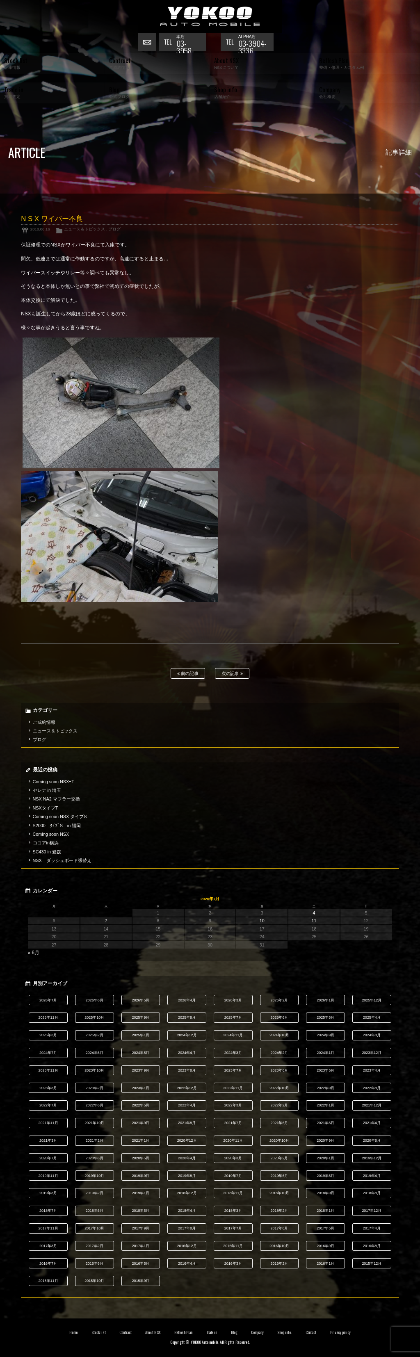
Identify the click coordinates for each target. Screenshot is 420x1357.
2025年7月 (233, 1017)
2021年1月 (140, 1140)
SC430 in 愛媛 (47, 851)
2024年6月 (94, 1053)
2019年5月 (325, 1176)
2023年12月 (371, 1053)
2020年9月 (325, 1140)
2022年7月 (48, 1105)
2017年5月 (325, 1228)
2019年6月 (279, 1176)
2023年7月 (233, 1070)
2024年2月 (279, 1053)
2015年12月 (371, 1263)
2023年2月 (94, 1088)
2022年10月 (279, 1088)
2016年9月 (325, 1246)
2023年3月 (48, 1088)
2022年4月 (187, 1105)
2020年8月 (372, 1140)
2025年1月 (140, 1035)
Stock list (98, 1332)
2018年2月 (279, 1211)
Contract (125, 1332)
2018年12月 (187, 1193)
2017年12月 (371, 1211)
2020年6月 (94, 1158)
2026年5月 (140, 1000)
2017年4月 (372, 1228)
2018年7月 (48, 1211)
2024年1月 (325, 1053)
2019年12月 (371, 1158)
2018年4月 (187, 1211)
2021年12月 (371, 1105)
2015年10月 (94, 1281)
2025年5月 (325, 1017)
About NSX (153, 1332)
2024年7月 (48, 1053)
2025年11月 (48, 1017)
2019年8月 (187, 1176)
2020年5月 (140, 1158)
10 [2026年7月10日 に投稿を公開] (262, 920)
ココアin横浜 (46, 842)
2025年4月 (372, 1017)
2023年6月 (279, 1070)
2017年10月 (94, 1228)
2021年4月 (372, 1123)
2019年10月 (94, 1176)
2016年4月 (187, 1263)
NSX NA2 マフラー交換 (56, 798)
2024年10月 (279, 1035)
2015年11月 (48, 1281)
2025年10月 (94, 1017)
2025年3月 (48, 1035)
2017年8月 (187, 1228)
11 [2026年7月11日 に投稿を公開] (314, 920)
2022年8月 (372, 1088)
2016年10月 (279, 1246)
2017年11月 (48, 1228)
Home (73, 1332)
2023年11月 (48, 1070)
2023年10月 (94, 1070)
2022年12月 (187, 1088)
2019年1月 (140, 1193)
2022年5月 (140, 1105)
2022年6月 (94, 1105)
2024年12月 (187, 1035)
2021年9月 (140, 1123)
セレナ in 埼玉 (47, 790)
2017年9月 (140, 1228)
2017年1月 (140, 1246)
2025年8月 (187, 1017)
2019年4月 (372, 1176)
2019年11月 (48, 1176)
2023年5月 (325, 1070)
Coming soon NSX (51, 834)
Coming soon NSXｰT (53, 781)
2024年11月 (233, 1035)
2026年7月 (48, 1000)
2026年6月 (94, 1000)
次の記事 (232, 673)
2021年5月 (325, 1123)
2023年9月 (140, 1070)
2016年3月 (233, 1263)
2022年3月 (233, 1105)
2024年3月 (233, 1053)
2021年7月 (233, 1123)
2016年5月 (140, 1263)
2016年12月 (187, 1246)
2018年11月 (233, 1193)
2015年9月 (140, 1281)
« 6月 (33, 953)
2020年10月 (279, 1140)
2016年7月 (48, 1263)
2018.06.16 (40, 229)
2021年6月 (279, 1123)
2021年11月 (48, 1123)
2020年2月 (279, 1158)
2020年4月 (187, 1158)
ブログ (114, 229)
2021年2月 (94, 1140)
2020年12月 (187, 1140)
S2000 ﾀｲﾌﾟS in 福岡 (57, 825)
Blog (234, 1332)
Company (257, 1332)
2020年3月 (233, 1158)
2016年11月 (233, 1246)
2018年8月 (372, 1193)
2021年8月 (187, 1123)
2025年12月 (371, 1000)
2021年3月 (48, 1140)
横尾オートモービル (210, 16)
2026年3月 (233, 1000)
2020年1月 (325, 1158)
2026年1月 (325, 1000)
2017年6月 (279, 1228)
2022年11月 (233, 1088)
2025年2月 (94, 1035)
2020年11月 (233, 1140)
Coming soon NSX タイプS (60, 816)
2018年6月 (94, 1211)
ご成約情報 (44, 722)
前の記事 (188, 673)
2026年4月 (187, 1000)
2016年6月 (94, 1263)
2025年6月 (279, 1017)
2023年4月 (372, 1070)
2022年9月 (325, 1088)
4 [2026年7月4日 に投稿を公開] (314, 912)
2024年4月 (187, 1053)
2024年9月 (325, 1035)
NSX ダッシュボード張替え (62, 860)
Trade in (211, 1332)
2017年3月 (48, 1246)
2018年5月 (140, 1211)
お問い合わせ (148, 43)
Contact (311, 1332)
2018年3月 (233, 1211)
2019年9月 (140, 1176)
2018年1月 (325, 1211)
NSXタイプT (45, 807)
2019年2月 (94, 1193)
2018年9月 (325, 1193)
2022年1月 (325, 1105)
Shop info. (284, 1332)
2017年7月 (233, 1228)
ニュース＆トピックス (84, 229)
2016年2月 (279, 1263)
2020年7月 (48, 1158)
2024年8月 (372, 1035)
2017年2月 (94, 1246)
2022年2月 (279, 1105)
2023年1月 (140, 1088)
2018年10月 (279, 1193)
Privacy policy (340, 1332)
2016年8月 (372, 1246)
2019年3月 (48, 1193)
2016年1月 (325, 1263)
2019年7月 (233, 1176)
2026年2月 (279, 1000)
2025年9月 (140, 1017)
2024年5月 (140, 1053)
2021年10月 (94, 1123)
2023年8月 (187, 1070)
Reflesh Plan (183, 1332)
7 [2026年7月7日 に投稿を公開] (106, 920)
